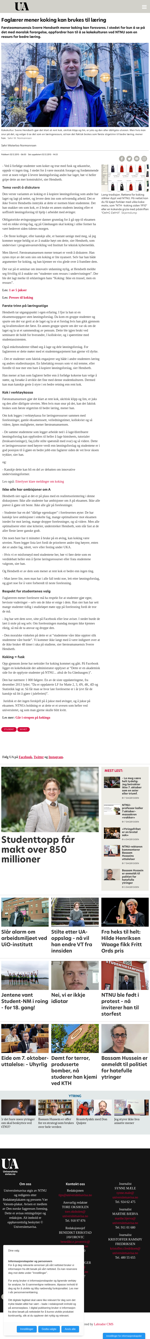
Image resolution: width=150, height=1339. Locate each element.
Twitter (39, 757)
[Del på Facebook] (122, 159)
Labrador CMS (103, 1324)
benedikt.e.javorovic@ (75, 1241)
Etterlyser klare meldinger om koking (39, 481)
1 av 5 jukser (18, 290)
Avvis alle (70, 1329)
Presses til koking (21, 297)
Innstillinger (26, 1329)
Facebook (25, 757)
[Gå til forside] (75, 6)
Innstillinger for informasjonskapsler (124, 1336)
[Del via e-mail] (137, 159)
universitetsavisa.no (75, 1216)
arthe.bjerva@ (126, 1218)
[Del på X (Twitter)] (129, 159)
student (9, 729)
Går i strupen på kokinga (32, 717)
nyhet (23, 729)
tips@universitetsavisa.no (75, 1195)
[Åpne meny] (144, 6)
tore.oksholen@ (75, 1211)
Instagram (56, 757)
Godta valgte (49, 1329)
